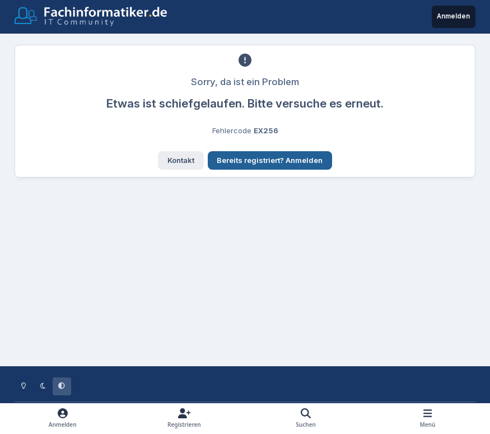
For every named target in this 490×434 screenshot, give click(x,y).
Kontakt (180, 160)
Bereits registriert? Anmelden (270, 160)
